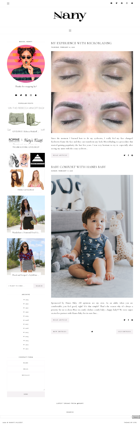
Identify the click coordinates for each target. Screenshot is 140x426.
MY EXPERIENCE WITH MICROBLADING (81, 43)
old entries (124, 331)
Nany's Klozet (16, 422)
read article (60, 155)
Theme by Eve (130, 422)
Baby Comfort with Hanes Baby (78, 167)
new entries (59, 331)
